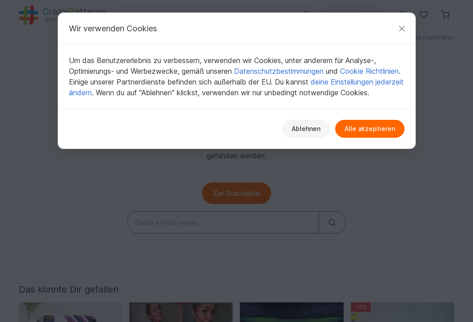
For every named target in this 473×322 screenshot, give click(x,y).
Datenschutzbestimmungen (279, 71)
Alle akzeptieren (370, 128)
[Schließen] (402, 28)
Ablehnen (306, 128)
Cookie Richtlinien (369, 71)
